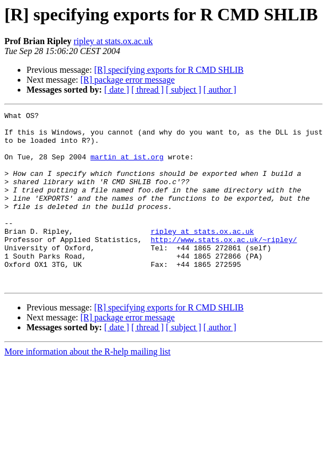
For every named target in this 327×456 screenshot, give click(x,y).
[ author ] (220, 89)
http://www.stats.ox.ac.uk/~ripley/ (224, 266)
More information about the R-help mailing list (87, 386)
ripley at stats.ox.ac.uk (113, 41)
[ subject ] (183, 89)
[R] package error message (128, 79)
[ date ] (116, 89)
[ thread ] (147, 89)
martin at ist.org (127, 166)
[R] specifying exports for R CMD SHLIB (169, 69)
